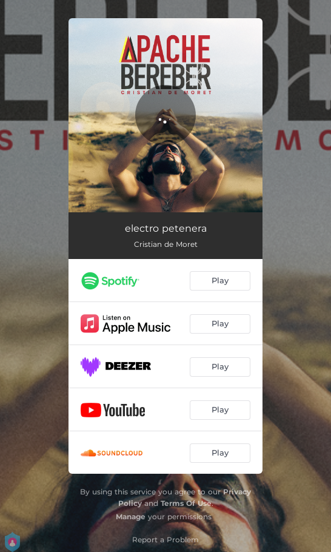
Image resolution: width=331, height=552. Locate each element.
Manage (130, 516)
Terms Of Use (186, 503)
